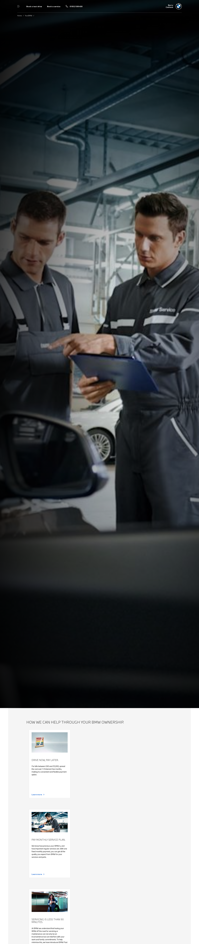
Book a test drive (34, 6)
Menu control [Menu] (18, 6)
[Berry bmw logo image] (174, 6)
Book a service (53, 6)
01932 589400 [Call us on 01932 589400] (76, 6)
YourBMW (28, 15)
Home (19, 15)
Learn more (37, 794)
